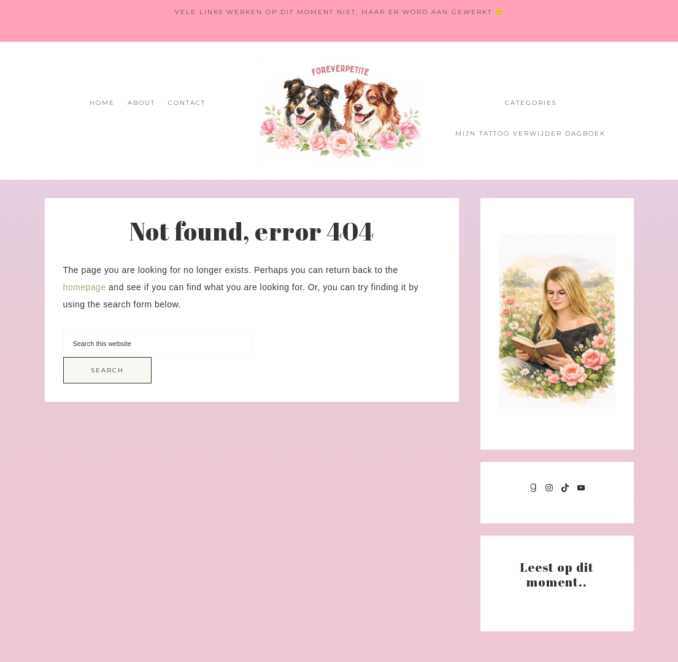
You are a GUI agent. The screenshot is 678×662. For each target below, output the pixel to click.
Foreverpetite (339, 110)
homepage (84, 287)
